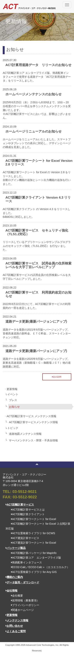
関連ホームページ (21, 609)
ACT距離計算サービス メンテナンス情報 (31, 416)
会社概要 (15, 595)
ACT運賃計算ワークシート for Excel (32, 542)
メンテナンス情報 (17, 620)
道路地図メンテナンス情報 (25, 433)
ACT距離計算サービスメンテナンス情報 (33, 422)
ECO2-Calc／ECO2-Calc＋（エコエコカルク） (39, 567)
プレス (13, 400)
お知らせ (14, 406)
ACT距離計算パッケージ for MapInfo (32, 553)
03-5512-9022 (25, 497)
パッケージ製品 (16, 547)
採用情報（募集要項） (23, 600)
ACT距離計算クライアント (26, 514)
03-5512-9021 (24, 491)
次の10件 (57, 377)
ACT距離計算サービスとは (26, 509)
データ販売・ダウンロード (22, 582)
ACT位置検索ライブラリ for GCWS (31, 533)
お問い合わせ (14, 625)
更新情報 (12, 389)
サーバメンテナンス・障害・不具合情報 (33, 440)
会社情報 (11, 590)
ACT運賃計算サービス (23, 538)
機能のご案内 (14, 577)
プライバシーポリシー (23, 605)
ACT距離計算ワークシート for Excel (32, 519)
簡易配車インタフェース (25, 562)
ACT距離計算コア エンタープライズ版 (34, 557)
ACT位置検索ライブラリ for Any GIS (32, 571)
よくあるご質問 (16, 631)
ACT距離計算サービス (20, 504)
